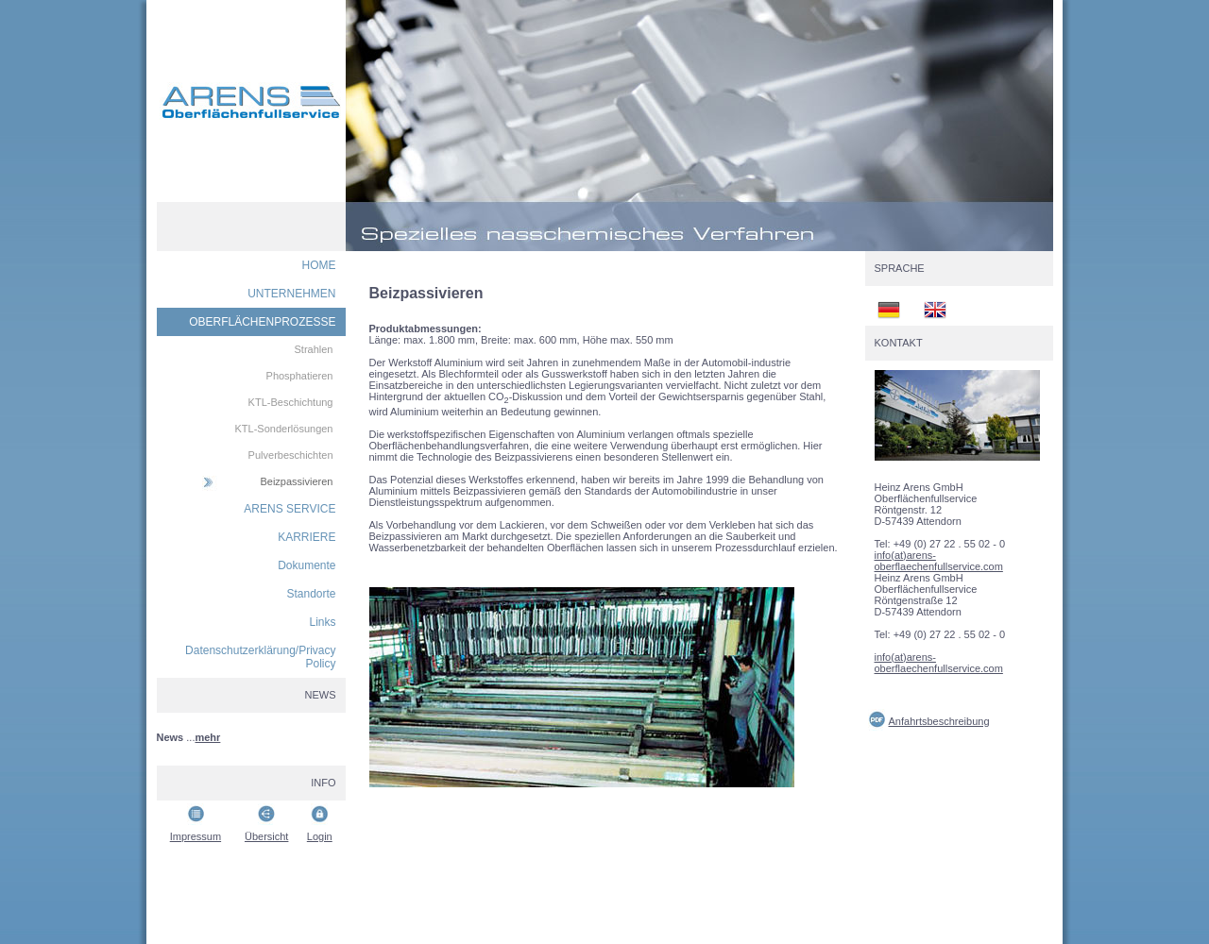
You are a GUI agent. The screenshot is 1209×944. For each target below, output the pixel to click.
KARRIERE (306, 537)
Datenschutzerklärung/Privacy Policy (260, 657)
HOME (319, 265)
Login (319, 836)
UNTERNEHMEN (291, 293)
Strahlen (314, 349)
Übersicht (266, 836)
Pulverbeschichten (290, 455)
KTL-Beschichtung (290, 402)
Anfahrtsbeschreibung (939, 721)
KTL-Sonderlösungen (284, 428)
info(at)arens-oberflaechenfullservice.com (939, 560)
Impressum (195, 836)
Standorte (310, 593)
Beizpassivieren (296, 481)
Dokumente (306, 565)
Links (322, 622)
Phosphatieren (299, 375)
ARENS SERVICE (289, 508)
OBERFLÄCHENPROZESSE (262, 322)
